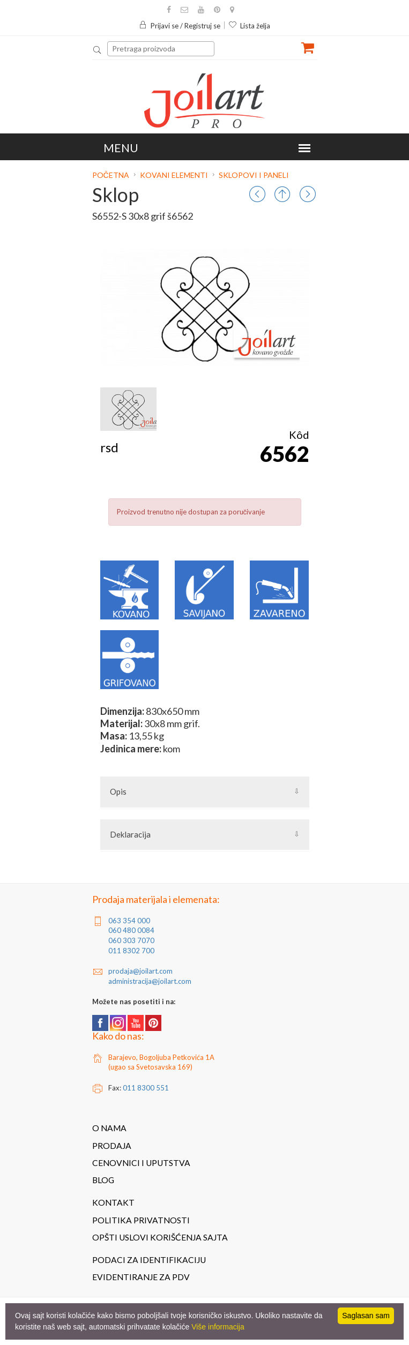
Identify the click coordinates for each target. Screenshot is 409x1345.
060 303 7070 (131, 940)
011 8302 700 (131, 950)
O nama (109, 1128)
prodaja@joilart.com (140, 971)
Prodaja (111, 1145)
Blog (103, 1180)
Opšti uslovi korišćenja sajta (160, 1237)
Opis (118, 791)
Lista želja (249, 25)
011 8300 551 (146, 1088)
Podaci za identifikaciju (149, 1260)
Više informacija (217, 1326)
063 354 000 (129, 920)
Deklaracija (130, 834)
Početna (111, 175)
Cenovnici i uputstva (141, 1163)
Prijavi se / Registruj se (179, 25)
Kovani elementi (174, 175)
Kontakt (113, 1202)
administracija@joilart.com (149, 981)
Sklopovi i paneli (254, 175)
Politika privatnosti (141, 1220)
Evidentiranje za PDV (141, 1277)
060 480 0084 (131, 930)
